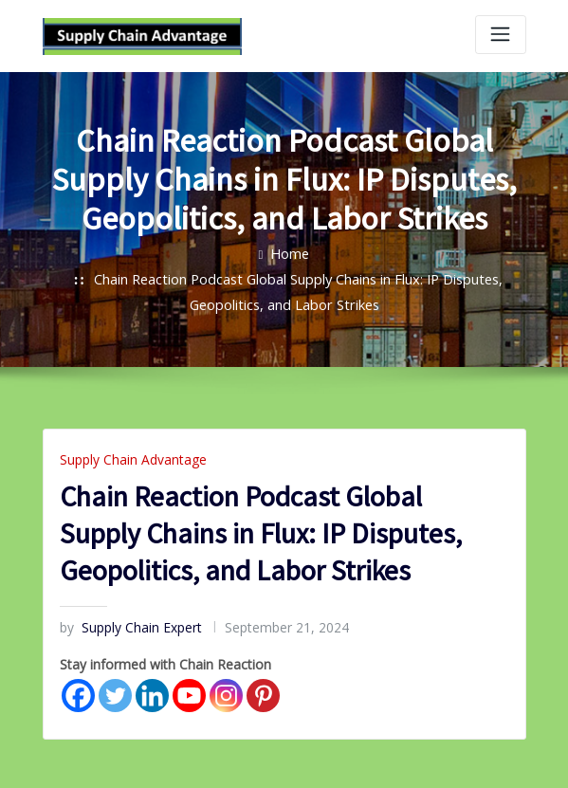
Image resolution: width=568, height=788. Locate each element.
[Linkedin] (152, 682)
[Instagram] (226, 682)
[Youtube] (189, 682)
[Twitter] (115, 682)
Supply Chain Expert (124, 618)
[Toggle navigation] (500, 34)
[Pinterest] (263, 682)
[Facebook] (78, 682)
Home (290, 251)
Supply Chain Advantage (126, 453)
